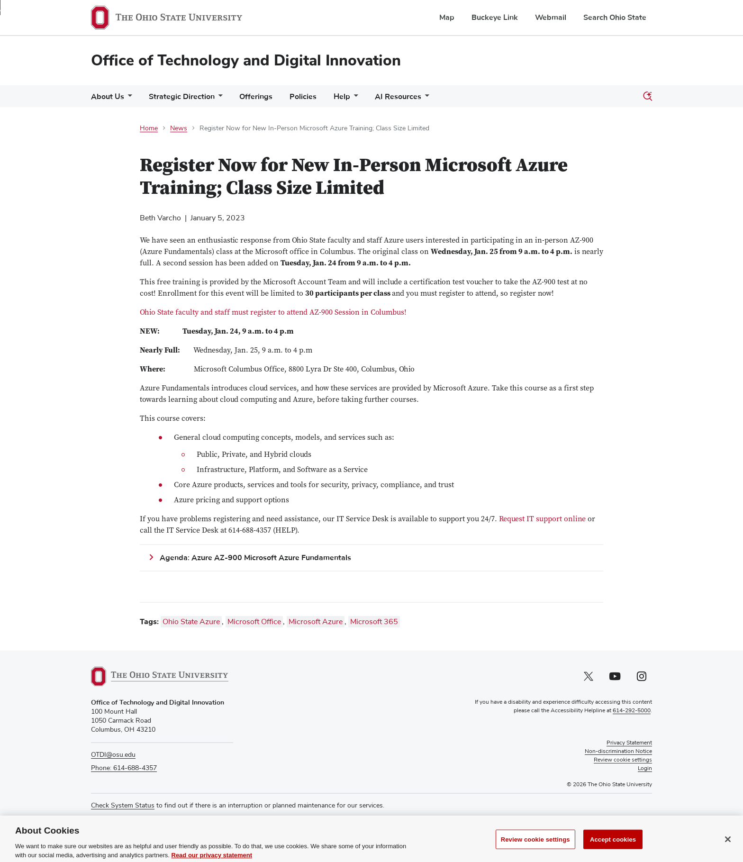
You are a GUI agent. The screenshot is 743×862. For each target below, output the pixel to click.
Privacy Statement (629, 743)
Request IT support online (542, 519)
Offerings (255, 96)
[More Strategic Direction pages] (218, 99)
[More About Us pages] (128, 99)
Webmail (550, 17)
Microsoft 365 (374, 622)
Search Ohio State (614, 17)
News (178, 128)
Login (645, 768)
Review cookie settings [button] (623, 760)
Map (446, 17)
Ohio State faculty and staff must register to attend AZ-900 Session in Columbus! (273, 313)
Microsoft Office (254, 622)
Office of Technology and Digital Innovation (246, 60)
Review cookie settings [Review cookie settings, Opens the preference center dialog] (535, 848)
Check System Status (122, 805)
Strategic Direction (182, 96)
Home (149, 128)
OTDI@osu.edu (113, 755)
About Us (107, 96)
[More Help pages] (354, 99)
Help (342, 96)
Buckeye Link (494, 17)
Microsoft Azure (316, 622)
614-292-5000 (632, 711)
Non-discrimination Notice (618, 751)
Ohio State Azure (191, 622)
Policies (303, 96)
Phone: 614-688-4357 (124, 768)
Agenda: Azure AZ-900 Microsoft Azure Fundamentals (257, 558)
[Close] (727, 847)
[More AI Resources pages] (425, 99)
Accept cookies (613, 848)
